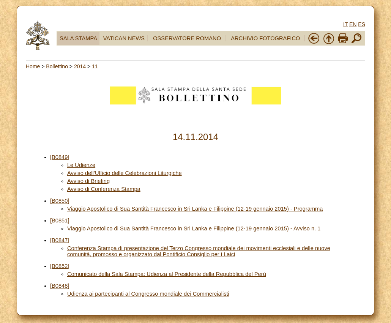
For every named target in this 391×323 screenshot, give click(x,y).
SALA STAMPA (78, 38)
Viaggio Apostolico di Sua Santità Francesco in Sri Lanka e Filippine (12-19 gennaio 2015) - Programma (195, 209)
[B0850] (59, 201)
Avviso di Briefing (88, 181)
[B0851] (59, 220)
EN (352, 24)
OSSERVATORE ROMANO (187, 38)
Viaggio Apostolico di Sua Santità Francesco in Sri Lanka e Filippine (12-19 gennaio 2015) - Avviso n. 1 (194, 228)
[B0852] (59, 266)
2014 (80, 66)
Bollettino (57, 66)
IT (345, 24)
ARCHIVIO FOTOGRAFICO (265, 38)
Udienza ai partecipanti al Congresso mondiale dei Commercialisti (148, 294)
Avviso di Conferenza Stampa (103, 189)
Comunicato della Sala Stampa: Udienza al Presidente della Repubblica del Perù (166, 274)
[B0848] (59, 286)
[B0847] (59, 240)
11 (95, 66)
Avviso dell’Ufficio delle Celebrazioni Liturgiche (124, 173)
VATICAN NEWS (124, 38)
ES (361, 24)
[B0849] (59, 157)
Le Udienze (81, 165)
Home (33, 66)
